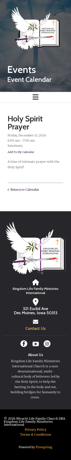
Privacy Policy (35, 429)
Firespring (44, 447)
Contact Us (35, 328)
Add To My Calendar (21, 152)
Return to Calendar (24, 189)
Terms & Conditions (35, 434)
